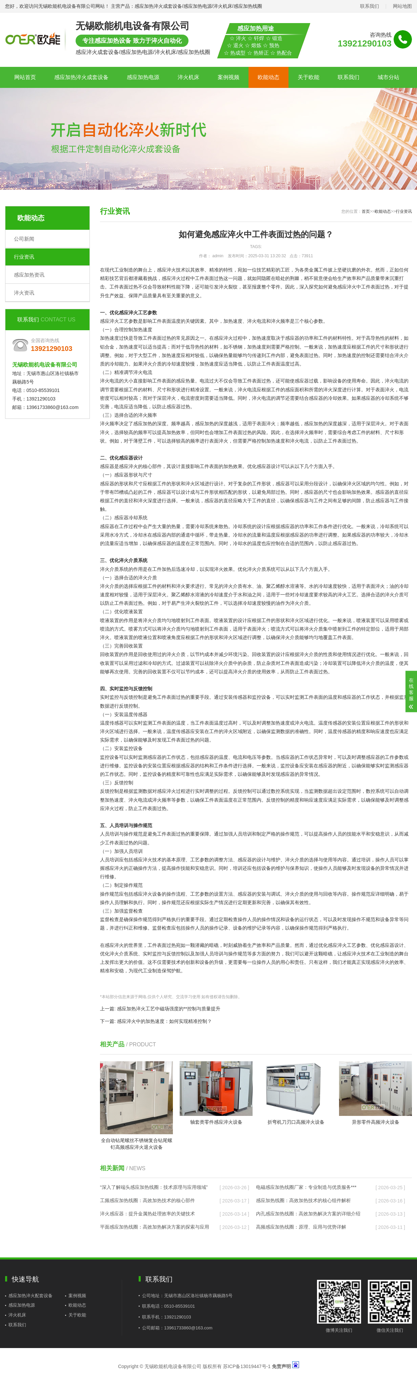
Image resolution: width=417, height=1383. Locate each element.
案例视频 (228, 77)
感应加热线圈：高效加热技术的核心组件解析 (303, 1200)
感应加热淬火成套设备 (81, 77)
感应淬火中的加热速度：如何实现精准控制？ (164, 1021)
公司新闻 (24, 239)
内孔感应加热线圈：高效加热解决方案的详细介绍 (308, 1213)
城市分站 (388, 77)
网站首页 (25, 77)
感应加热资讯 (29, 275)
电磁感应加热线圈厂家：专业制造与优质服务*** (306, 1187)
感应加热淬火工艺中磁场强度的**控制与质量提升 (168, 1008)
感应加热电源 (143, 77)
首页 (366, 211)
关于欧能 (308, 77)
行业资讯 (24, 257)
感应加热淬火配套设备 (30, 1295)
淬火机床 (188, 77)
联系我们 (369, 6)
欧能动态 (268, 77)
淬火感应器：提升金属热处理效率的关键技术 (147, 1213)
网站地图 (402, 6)
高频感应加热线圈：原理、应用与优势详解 (301, 1227)
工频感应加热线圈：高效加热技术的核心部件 (147, 1200)
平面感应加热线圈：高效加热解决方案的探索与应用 (154, 1227)
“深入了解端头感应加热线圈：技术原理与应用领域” (153, 1187)
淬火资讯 (24, 293)
